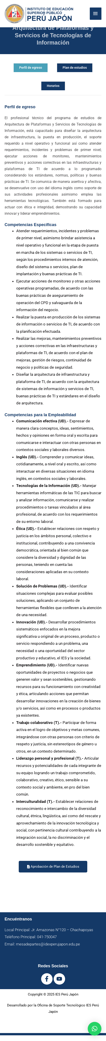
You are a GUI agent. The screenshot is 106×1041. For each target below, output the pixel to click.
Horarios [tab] (53, 86)
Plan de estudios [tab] (75, 67)
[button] (94, 1029)
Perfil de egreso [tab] (30, 67)
